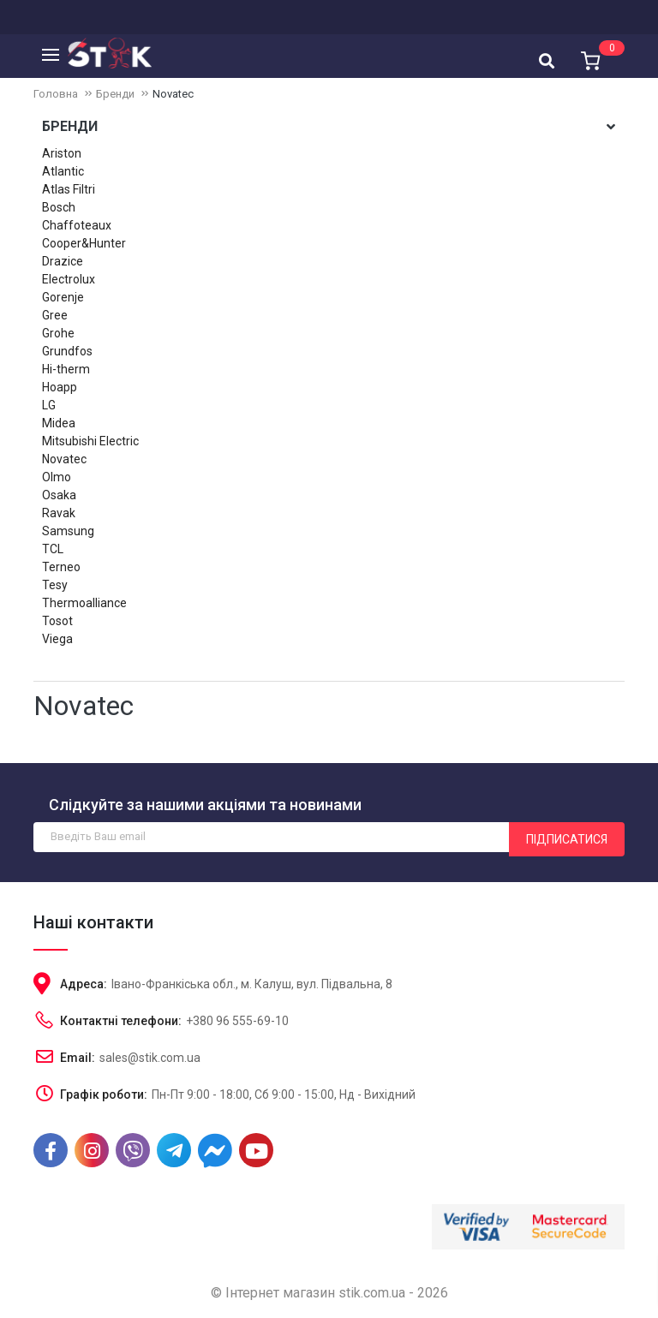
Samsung (68, 531)
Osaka (59, 495)
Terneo (61, 567)
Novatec (64, 459)
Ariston (61, 153)
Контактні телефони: (121, 1021)
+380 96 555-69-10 (237, 1021)
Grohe (58, 333)
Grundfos (67, 351)
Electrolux (68, 279)
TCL (52, 549)
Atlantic (63, 171)
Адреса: (83, 984)
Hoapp (59, 387)
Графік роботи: (103, 1094)
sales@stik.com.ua (149, 1058)
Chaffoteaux (76, 225)
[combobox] (546, 58)
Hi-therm (66, 369)
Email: (77, 1058)
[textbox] (546, 58)
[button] (589, 54)
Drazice (62, 261)
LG (49, 405)
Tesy (55, 585)
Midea (58, 423)
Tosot (57, 621)
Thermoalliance (84, 603)
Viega (57, 639)
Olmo (56, 477)
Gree (55, 315)
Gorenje (63, 297)
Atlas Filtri (68, 189)
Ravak (58, 513)
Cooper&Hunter (84, 243)
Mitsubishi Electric (90, 441)
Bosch (58, 207)
